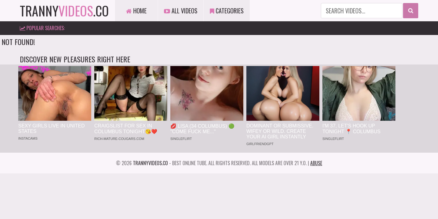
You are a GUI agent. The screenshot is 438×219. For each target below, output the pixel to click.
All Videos (180, 10)
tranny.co (64, 10)
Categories (227, 10)
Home (136, 10)
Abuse (316, 163)
